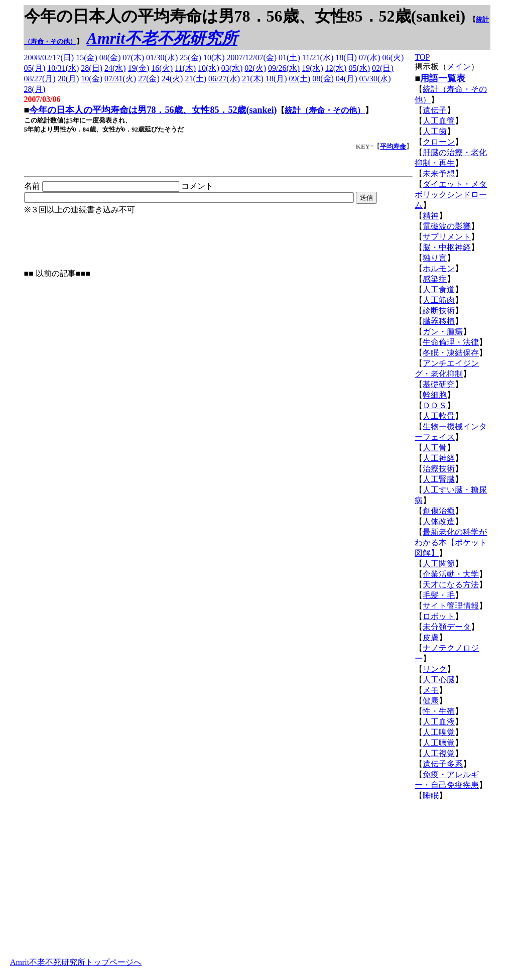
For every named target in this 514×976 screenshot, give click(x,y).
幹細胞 (435, 395)
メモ (431, 690)
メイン (459, 66)
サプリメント (447, 236)
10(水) (208, 68)
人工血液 (439, 721)
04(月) (346, 78)
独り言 (435, 258)
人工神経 (439, 458)
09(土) (300, 78)
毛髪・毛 (439, 595)
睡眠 (431, 795)
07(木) (133, 57)
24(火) (172, 78)
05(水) (359, 68)
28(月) (35, 89)
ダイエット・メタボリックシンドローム (451, 194)
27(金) (149, 78)
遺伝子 (435, 110)
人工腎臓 (439, 479)
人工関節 (439, 563)
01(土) (289, 57)
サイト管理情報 (451, 605)
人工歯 (435, 131)
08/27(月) (40, 78)
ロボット (439, 616)
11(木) (185, 68)
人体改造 (439, 521)
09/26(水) (284, 68)
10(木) (214, 57)
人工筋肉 (439, 300)
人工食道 (439, 289)
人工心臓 (439, 679)
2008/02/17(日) (49, 57)
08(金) (110, 57)
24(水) (115, 68)
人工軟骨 (439, 416)
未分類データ (447, 627)
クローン (439, 142)
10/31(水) (63, 68)
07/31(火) (120, 78)
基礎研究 (439, 384)
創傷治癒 (439, 511)
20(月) (68, 78)
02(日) (383, 68)
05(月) (35, 68)
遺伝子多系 (443, 764)
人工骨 (435, 447)
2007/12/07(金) (252, 57)
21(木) (253, 78)
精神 (431, 215)
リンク (435, 669)
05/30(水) (375, 78)
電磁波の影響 (447, 226)
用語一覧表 (442, 78)
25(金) (190, 57)
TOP (422, 57)
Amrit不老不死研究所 (162, 38)
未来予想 (439, 173)
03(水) (232, 68)
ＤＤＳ (435, 405)
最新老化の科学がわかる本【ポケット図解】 (451, 542)
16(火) (162, 68)
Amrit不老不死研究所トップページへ (76, 962)
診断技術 (439, 310)
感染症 (435, 279)
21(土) (195, 78)
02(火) (255, 68)
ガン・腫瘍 (443, 331)
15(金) (86, 57)
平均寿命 (393, 146)
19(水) (312, 68)
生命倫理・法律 (451, 342)
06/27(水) (224, 78)
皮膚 (431, 637)
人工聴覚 (439, 743)
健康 (431, 700)
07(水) (369, 57)
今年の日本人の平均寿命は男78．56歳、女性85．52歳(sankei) (153, 110)
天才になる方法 (451, 584)
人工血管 (439, 120)
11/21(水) (318, 57)
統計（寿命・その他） (325, 110)
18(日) (346, 57)
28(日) (91, 68)
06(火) (393, 57)
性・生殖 (439, 711)
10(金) (91, 78)
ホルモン (439, 268)
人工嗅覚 (439, 732)
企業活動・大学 (451, 574)
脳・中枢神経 (447, 247)
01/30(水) (162, 57)
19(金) (139, 68)
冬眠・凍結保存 (451, 352)
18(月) (276, 78)
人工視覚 (439, 753)
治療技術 (439, 468)
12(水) (336, 68)
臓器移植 (439, 321)
